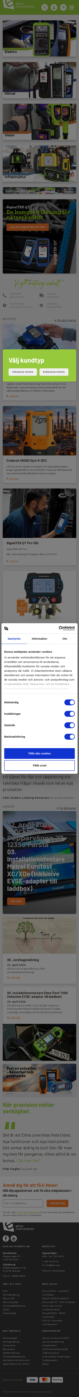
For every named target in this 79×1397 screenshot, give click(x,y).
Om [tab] (65, 638)
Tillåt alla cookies (39, 753)
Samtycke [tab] (14, 638)
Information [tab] (39, 638)
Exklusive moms (54, 372)
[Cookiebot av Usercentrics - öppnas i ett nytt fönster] (59, 628)
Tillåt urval (39, 765)
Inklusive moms (22, 372)
